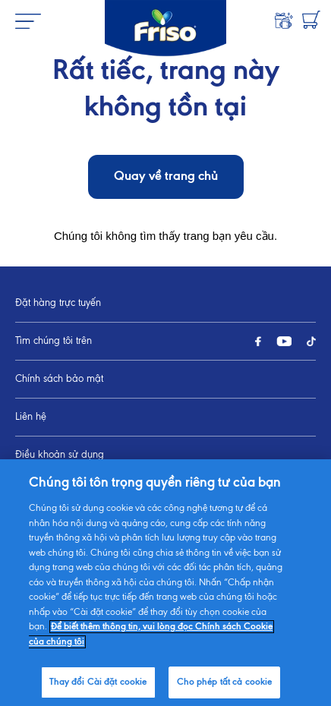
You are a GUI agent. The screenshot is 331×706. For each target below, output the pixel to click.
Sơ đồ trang (41, 531)
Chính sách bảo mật (59, 379)
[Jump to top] (305, 574)
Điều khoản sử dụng (59, 455)
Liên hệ (30, 417)
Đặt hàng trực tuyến (58, 303)
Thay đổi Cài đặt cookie (67, 493)
